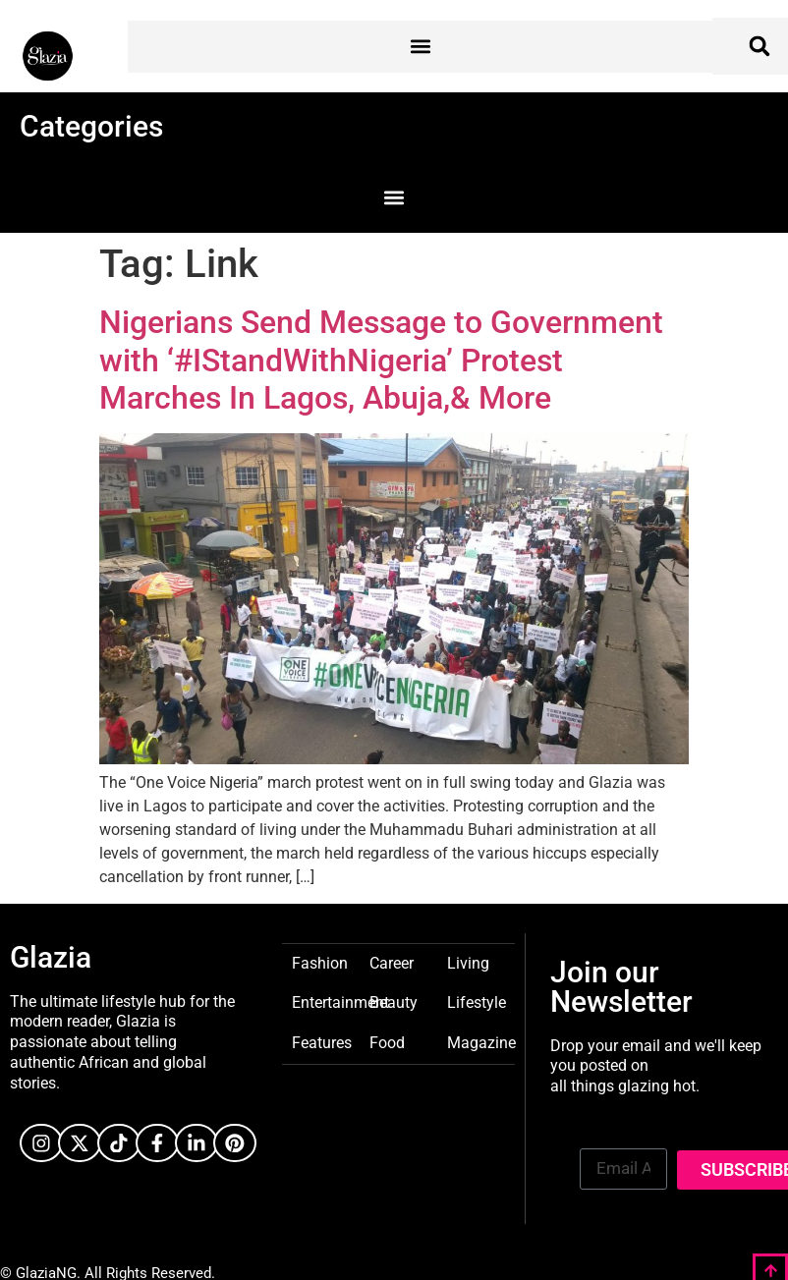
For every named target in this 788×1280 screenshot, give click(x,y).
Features (322, 1041)
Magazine (481, 1041)
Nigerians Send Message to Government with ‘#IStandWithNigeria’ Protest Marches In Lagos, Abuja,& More (381, 360)
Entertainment (340, 1001)
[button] (420, 46)
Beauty (393, 1001)
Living (468, 962)
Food (387, 1041)
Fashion (320, 962)
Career (391, 962)
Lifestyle (476, 1001)
